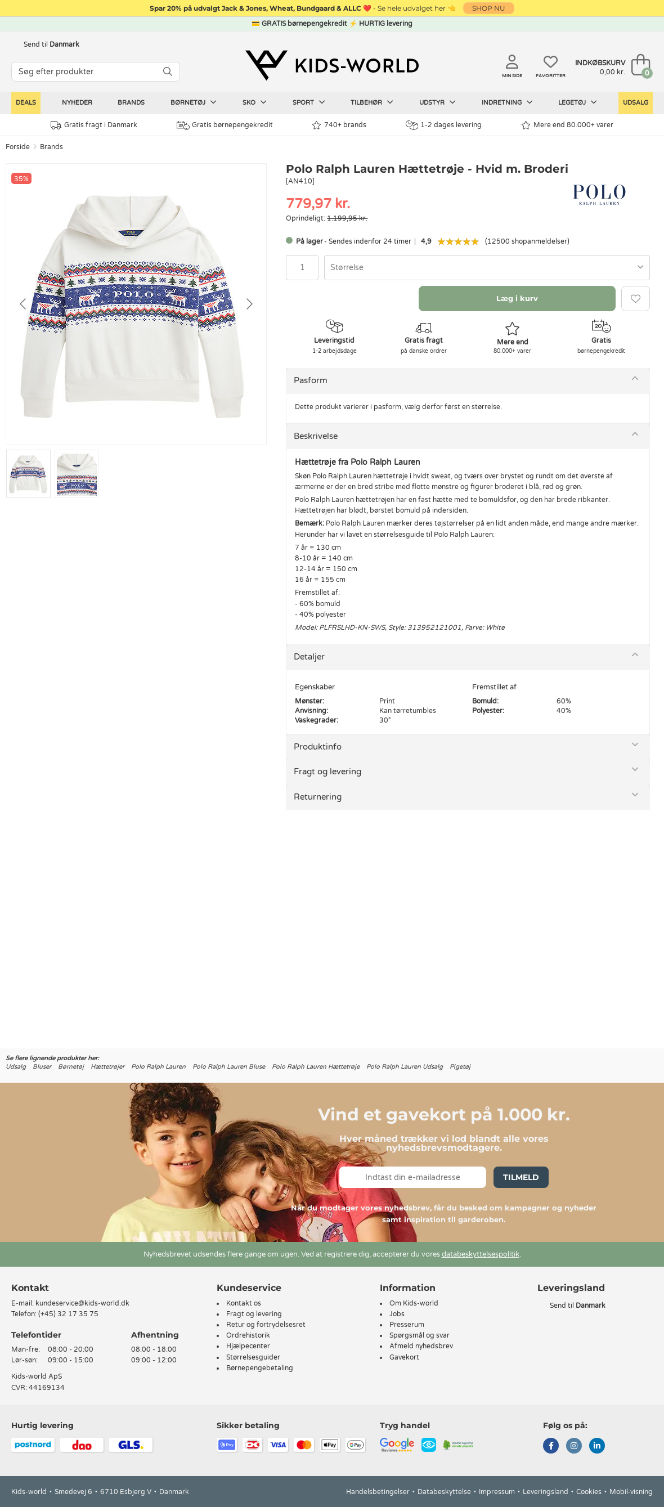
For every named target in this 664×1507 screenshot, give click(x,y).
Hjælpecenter (248, 1346)
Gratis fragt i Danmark (94, 125)
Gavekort (404, 1357)
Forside (18, 147)
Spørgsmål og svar (419, 1335)
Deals (26, 102)
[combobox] (487, 267)
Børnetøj (194, 102)
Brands (131, 102)
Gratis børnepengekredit (225, 125)
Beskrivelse (316, 436)
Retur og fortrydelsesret (266, 1325)
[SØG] (168, 71)
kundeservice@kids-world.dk (82, 1303)
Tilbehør (372, 102)
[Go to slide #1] (28, 474)
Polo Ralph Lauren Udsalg (404, 1066)
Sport (309, 102)
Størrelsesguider (253, 1357)
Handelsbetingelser (378, 1492)
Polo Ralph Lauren (158, 1066)
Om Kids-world (413, 1303)
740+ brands (339, 125)
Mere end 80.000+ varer (567, 125)
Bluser (42, 1066)
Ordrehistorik (248, 1335)
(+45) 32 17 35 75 (68, 1314)
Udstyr (437, 102)
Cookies (589, 1492)
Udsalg (635, 102)
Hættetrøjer (107, 1066)
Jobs (397, 1314)
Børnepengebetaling (259, 1368)
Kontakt (30, 1287)
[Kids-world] (332, 66)
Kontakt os (243, 1303)
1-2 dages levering (444, 125)
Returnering (318, 797)
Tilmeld (521, 1177)
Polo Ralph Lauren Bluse (228, 1066)
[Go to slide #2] (77, 474)
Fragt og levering (327, 771)
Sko (255, 102)
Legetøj (577, 102)
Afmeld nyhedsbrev (421, 1346)
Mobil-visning (631, 1492)
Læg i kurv (517, 298)
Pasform (310, 380)
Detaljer (309, 657)
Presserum (406, 1325)
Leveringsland (545, 1492)
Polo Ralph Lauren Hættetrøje (316, 1066)
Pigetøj (460, 1066)
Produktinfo (318, 747)
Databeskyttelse (444, 1492)
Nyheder (77, 102)
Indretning (507, 102)
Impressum (497, 1492)
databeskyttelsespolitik (480, 1254)
